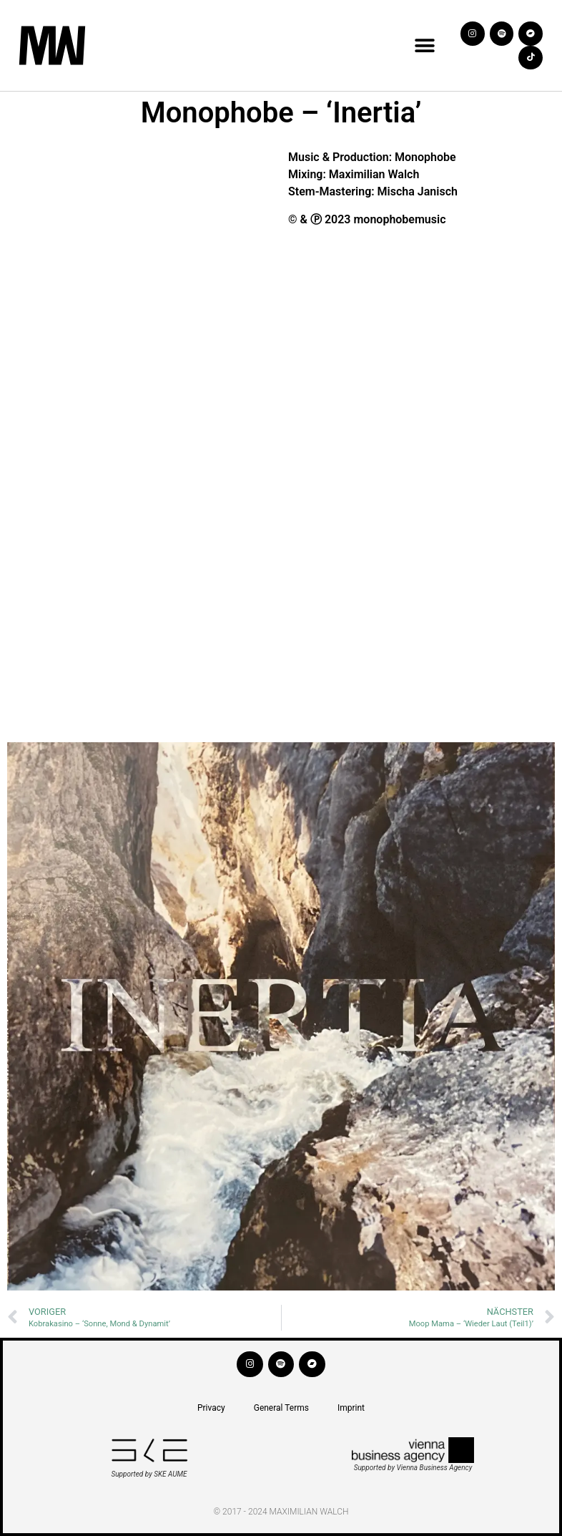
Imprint (351, 1408)
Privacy (211, 1408)
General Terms (281, 1408)
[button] (425, 45)
